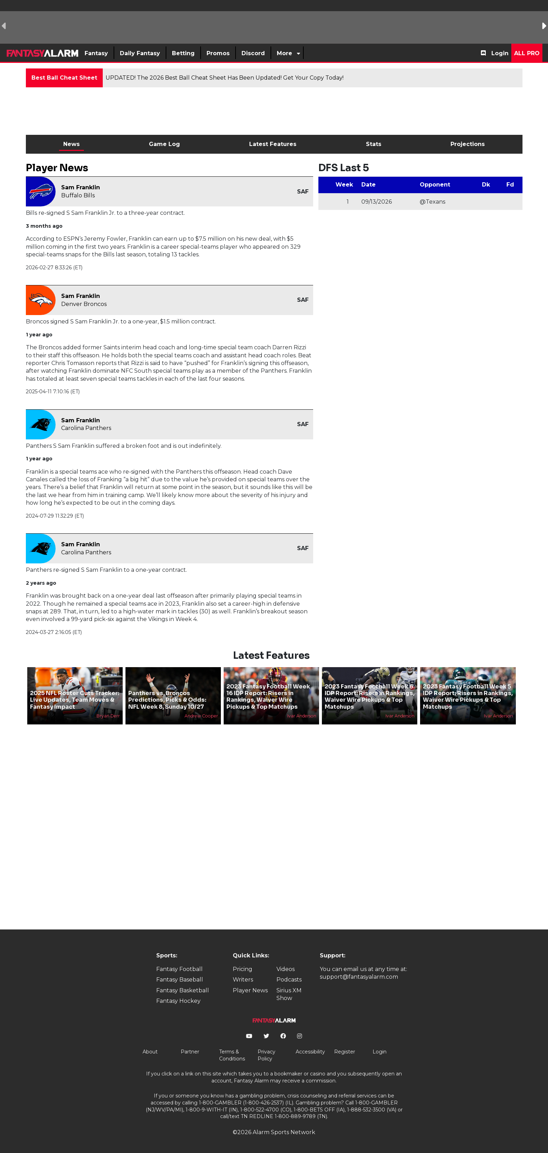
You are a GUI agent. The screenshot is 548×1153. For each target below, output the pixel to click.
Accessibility (310, 1052)
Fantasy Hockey (178, 1001)
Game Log (164, 144)
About (150, 1052)
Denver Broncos (84, 304)
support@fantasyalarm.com (359, 976)
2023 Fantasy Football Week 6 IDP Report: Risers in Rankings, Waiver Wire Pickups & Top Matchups (369, 696)
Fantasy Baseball (179, 979)
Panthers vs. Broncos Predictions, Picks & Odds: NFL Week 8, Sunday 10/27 (167, 699)
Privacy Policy (266, 1055)
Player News (250, 990)
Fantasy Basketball (182, 990)
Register (344, 1052)
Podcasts (289, 979)
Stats (373, 144)
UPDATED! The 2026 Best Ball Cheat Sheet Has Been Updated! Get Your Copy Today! (225, 77)
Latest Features (272, 144)
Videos (285, 969)
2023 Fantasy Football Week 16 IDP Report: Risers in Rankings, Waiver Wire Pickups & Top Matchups (268, 696)
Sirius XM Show (289, 994)
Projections (467, 144)
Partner (190, 1052)
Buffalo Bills (78, 195)
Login (500, 53)
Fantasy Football (179, 969)
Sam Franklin (80, 187)
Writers (243, 979)
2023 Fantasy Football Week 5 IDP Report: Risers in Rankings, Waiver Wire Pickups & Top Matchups (468, 696)
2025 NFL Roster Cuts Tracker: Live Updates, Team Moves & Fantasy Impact (74, 699)
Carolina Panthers (86, 428)
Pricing (242, 969)
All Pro (527, 53)
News (71, 144)
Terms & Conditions (232, 1055)
